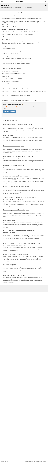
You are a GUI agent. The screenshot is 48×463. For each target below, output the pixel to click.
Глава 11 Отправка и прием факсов (15, 254)
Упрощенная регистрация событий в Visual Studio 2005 (34, 461)
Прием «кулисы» (9, 220)
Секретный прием (9, 264)
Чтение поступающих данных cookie (16, 186)
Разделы (26, 287)
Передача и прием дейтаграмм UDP (15, 176)
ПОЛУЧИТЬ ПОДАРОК (9, 111)
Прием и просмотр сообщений (14, 275)
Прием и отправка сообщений (13, 146)
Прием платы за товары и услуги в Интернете (19, 156)
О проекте (20, 287)
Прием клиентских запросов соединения (17, 124)
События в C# (5, 461)
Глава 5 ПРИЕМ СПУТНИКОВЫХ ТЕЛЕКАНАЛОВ (21, 243)
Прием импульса (9, 135)
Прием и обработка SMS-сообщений (16, 210)
